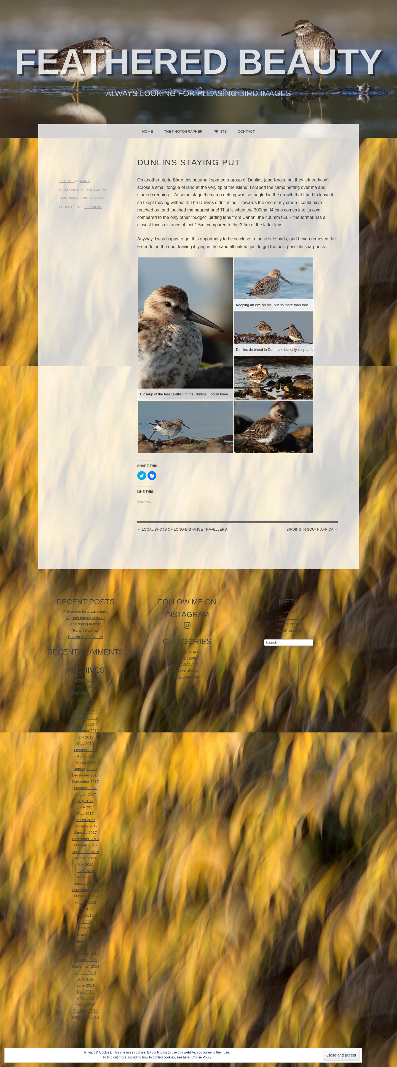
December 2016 (85, 839)
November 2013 (85, 1017)
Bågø (73, 198)
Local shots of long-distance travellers (182, 529)
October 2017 (85, 788)
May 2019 (85, 744)
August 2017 (85, 794)
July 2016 (85, 864)
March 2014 (85, 1004)
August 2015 (85, 902)
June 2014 (85, 985)
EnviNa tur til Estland (85, 637)
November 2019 (85, 731)
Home (147, 131)
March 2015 (85, 928)
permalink (93, 207)
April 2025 (85, 686)
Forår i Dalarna (85, 630)
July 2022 (85, 705)
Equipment (187, 658)
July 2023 (85, 699)
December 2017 (85, 775)
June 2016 (85, 871)
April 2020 (85, 724)
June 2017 (85, 807)
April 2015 (85, 922)
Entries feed (289, 618)
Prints (220, 131)
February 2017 (85, 826)
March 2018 (85, 763)
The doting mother (85, 624)
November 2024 (85, 693)
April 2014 (85, 998)
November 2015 (85, 890)
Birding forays (93, 189)
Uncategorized (187, 677)
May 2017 (85, 813)
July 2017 (85, 801)
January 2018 (85, 769)
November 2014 (85, 953)
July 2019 (85, 737)
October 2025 (85, 680)
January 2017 (85, 832)
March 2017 (85, 820)
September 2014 (86, 966)
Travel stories (187, 670)
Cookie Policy (201, 1057)
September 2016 (86, 852)
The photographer (183, 131)
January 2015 (85, 941)
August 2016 (85, 858)
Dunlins (86, 198)
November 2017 (85, 782)
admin (85, 181)
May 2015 (85, 915)
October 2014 (85, 960)
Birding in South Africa (312, 529)
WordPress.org (288, 630)
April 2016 (85, 877)
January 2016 (85, 883)
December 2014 (85, 947)
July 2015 (85, 909)
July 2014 (85, 979)
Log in (289, 611)
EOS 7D (99, 198)
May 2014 (85, 992)
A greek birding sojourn (85, 618)
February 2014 (85, 1011)
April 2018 (85, 756)
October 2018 (85, 750)
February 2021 (85, 718)
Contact (246, 131)
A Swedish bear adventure (86, 611)
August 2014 (85, 973)
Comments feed (288, 624)
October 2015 (85, 896)
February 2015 (85, 934)
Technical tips (187, 664)
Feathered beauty (199, 61)
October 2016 (85, 845)
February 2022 (85, 712)
